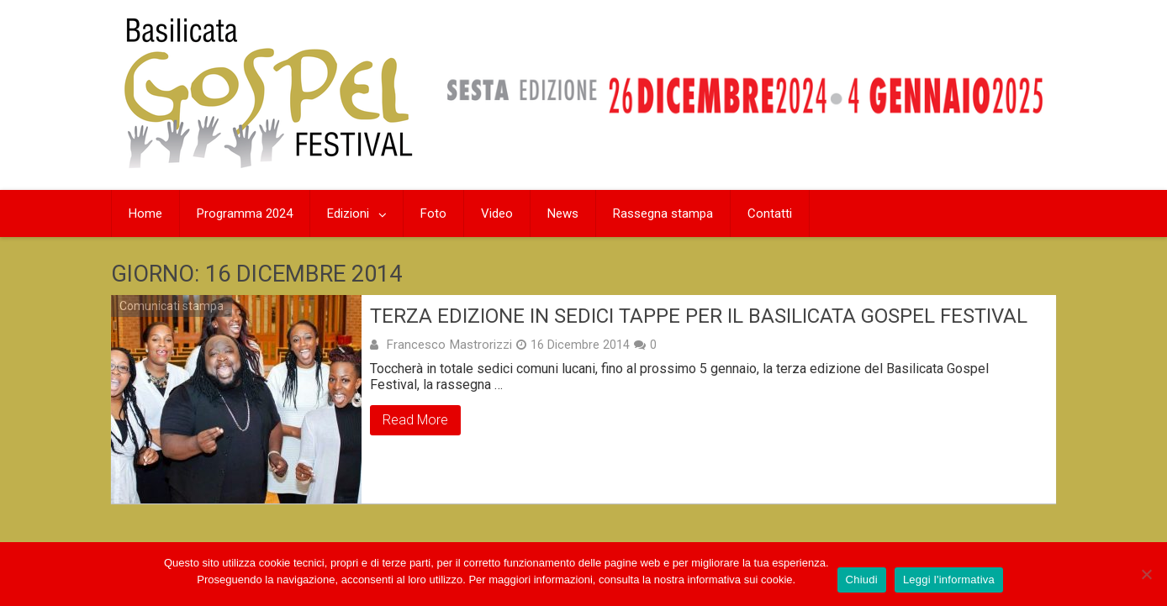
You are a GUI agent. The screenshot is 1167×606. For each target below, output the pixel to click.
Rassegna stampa (663, 213)
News (562, 213)
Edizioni (348, 213)
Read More (415, 420)
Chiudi (862, 579)
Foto (433, 213)
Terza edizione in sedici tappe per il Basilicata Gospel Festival (698, 316)
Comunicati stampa (171, 306)
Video (497, 213)
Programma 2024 (245, 213)
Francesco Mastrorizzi (449, 344)
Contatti (769, 213)
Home (145, 213)
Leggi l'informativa (949, 579)
